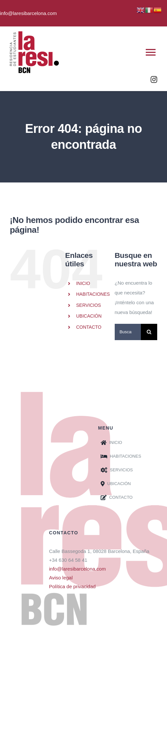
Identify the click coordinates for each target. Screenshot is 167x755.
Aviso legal (61, 577)
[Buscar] (149, 332)
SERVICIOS (88, 305)
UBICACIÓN (89, 316)
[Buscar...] (128, 332)
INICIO (83, 283)
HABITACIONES (93, 294)
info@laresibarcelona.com (77, 569)
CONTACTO (88, 327)
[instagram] (154, 79)
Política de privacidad (72, 586)
